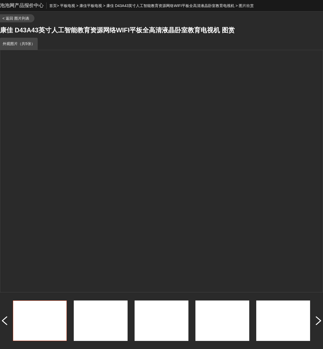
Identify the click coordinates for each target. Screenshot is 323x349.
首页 (53, 6)
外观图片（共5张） (19, 44)
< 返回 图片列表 (15, 18)
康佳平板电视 (90, 6)
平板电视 (67, 6)
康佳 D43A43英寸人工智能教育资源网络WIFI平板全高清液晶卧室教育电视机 (170, 6)
